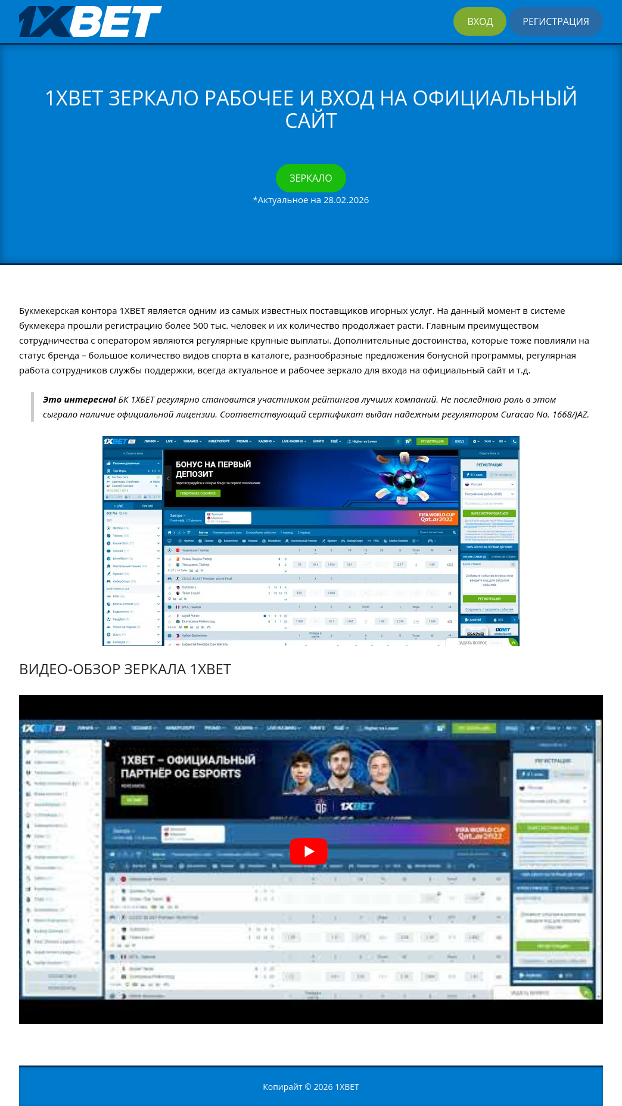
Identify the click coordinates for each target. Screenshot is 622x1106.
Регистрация (556, 21)
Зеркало (311, 178)
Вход (480, 21)
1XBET (347, 1086)
